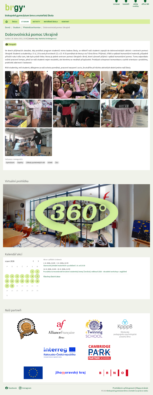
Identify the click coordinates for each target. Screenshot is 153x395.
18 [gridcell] (12, 286)
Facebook (11, 387)
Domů (7, 27)
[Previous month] (33, 261)
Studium (25, 21)
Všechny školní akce (51, 276)
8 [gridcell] (32, 276)
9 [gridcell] (37, 276)
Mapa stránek (142, 388)
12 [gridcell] (17, 281)
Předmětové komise (31, 27)
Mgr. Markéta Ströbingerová (45, 38)
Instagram (25, 387)
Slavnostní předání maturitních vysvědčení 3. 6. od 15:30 (64, 265)
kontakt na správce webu (138, 391)
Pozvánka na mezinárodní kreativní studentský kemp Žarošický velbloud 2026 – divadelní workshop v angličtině (85, 271)
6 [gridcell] (22, 276)
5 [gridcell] (17, 276)
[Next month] (38, 261)
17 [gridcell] (7, 286)
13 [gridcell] (22, 281)
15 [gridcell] (32, 281)
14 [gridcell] (27, 281)
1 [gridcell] (32, 271)
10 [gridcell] (7, 281)
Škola (14, 21)
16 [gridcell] (37, 281)
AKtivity (36, 21)
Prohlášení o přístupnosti (124, 388)
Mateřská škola (51, 21)
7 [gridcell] (27, 276)
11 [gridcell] (12, 281)
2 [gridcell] (37, 271)
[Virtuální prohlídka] (76, 215)
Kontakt (65, 21)
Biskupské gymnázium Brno (117, 391)
